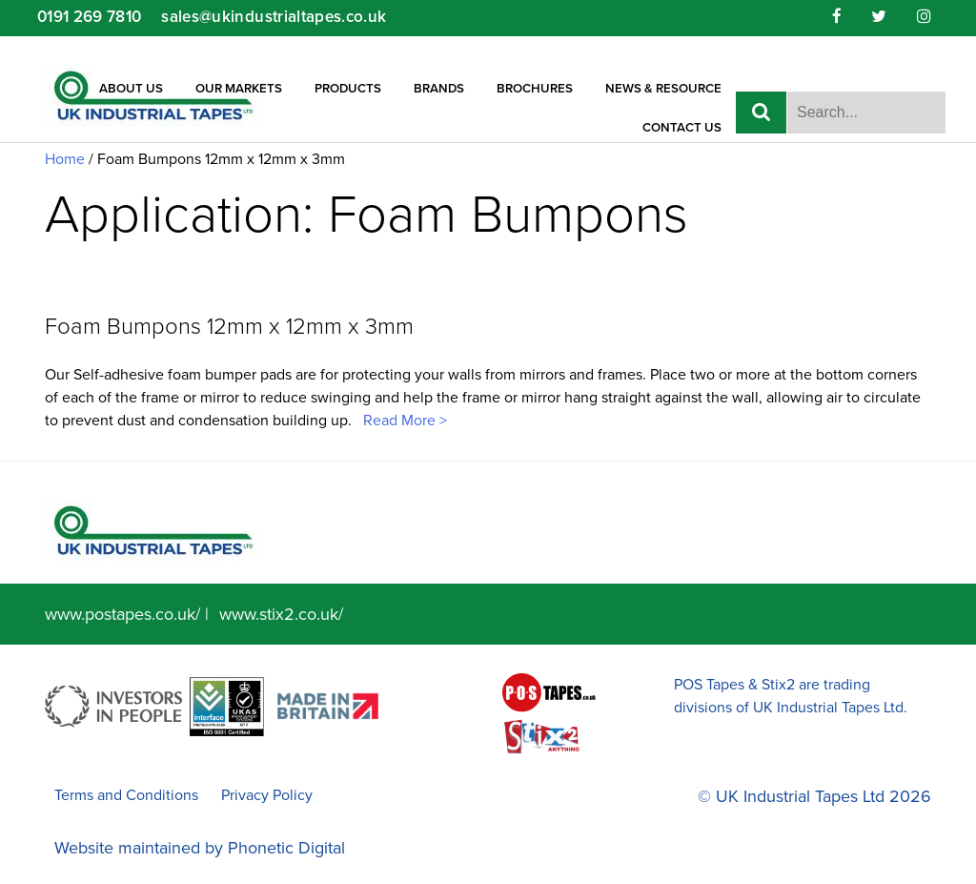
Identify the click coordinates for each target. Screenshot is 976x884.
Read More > (403, 420)
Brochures (535, 88)
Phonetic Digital (286, 847)
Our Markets (238, 88)
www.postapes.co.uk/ (122, 614)
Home (65, 159)
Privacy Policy (267, 795)
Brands (439, 88)
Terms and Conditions (126, 795)
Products (348, 88)
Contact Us (682, 127)
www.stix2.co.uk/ (281, 614)
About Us (131, 88)
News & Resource (663, 88)
